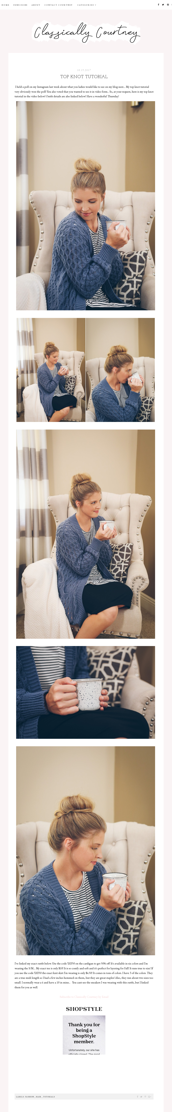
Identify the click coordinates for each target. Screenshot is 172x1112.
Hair (39, 1097)
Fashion (30, 1097)
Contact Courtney (58, 5)
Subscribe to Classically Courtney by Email (84, 997)
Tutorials (49, 1097)
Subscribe (20, 5)
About (36, 5)
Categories (87, 5)
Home (5, 5)
